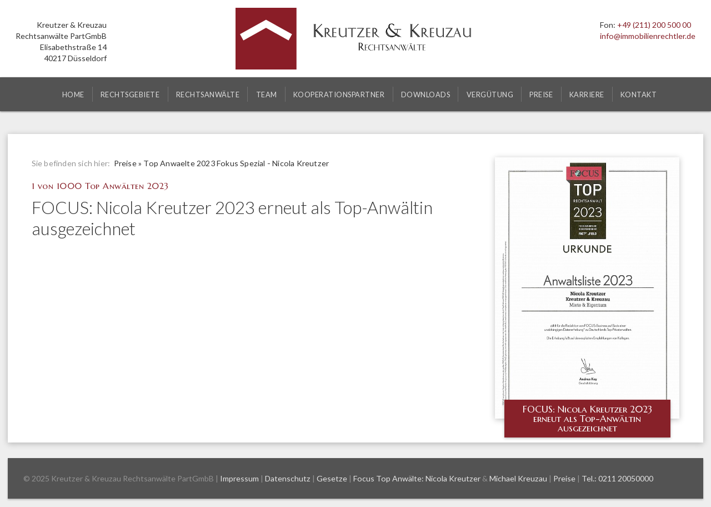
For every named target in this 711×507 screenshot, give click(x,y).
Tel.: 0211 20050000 (617, 478)
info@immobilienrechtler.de (647, 36)
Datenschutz (288, 478)
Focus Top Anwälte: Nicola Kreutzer (416, 478)
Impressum (239, 478)
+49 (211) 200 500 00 (654, 24)
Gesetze (332, 478)
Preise (125, 163)
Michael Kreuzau (518, 478)
